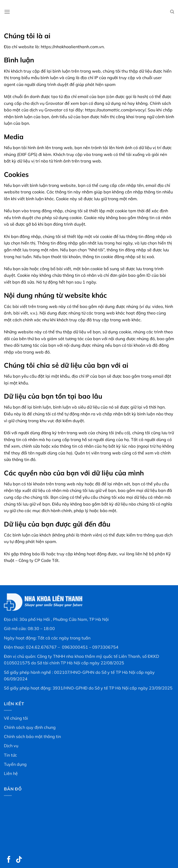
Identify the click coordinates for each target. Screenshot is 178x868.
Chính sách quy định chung (30, 727)
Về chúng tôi (16, 718)
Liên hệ (11, 773)
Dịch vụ (11, 745)
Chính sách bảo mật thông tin (32, 736)
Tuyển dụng (15, 764)
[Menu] (7, 11)
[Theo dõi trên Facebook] (8, 860)
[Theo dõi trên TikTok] (19, 860)
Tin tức (10, 755)
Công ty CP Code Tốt (38, 560)
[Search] (172, 12)
